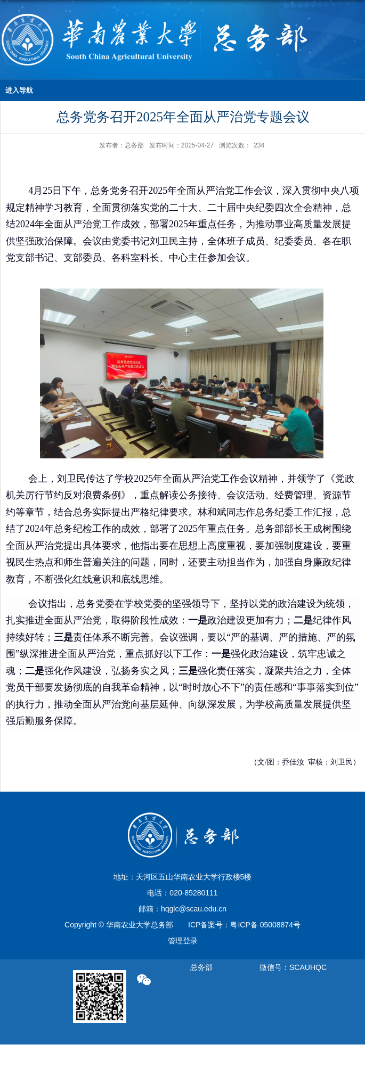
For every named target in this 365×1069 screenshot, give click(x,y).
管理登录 (183, 940)
